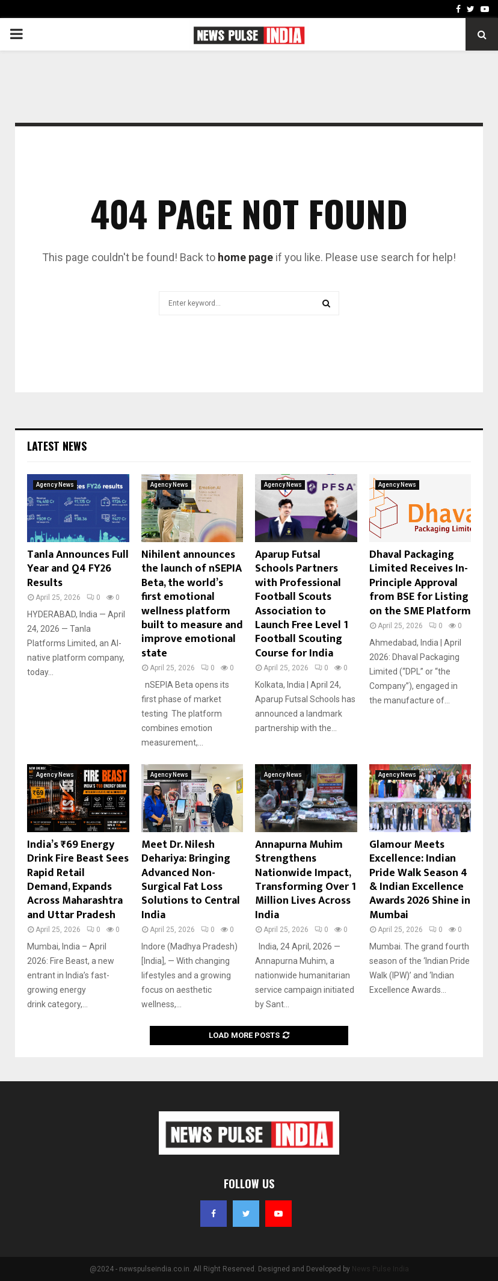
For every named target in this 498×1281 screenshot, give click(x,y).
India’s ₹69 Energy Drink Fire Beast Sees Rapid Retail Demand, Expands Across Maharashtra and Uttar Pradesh (78, 880)
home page (245, 257)
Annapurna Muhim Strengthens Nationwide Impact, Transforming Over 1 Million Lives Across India (305, 880)
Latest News (57, 446)
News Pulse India (380, 1269)
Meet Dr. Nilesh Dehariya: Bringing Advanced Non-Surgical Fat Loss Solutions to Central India (190, 880)
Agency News (55, 484)
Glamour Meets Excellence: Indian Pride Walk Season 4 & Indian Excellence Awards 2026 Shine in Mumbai (419, 880)
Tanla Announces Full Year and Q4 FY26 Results (78, 569)
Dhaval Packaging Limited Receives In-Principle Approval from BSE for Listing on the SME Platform (420, 583)
